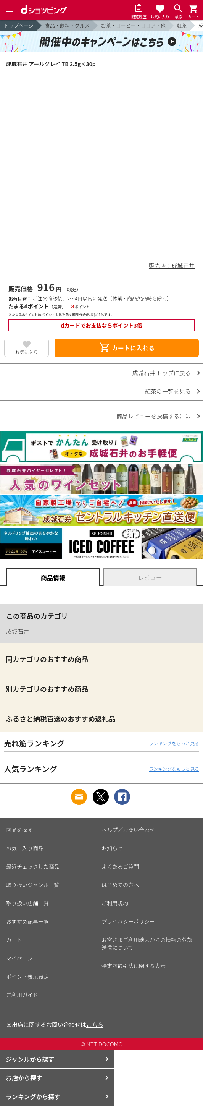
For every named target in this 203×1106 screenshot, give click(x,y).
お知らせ (112, 848)
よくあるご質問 (120, 866)
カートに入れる (127, 348)
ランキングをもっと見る (174, 743)
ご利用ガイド (22, 995)
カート (14, 940)
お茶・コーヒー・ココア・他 (133, 25)
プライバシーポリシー (128, 921)
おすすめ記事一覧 (27, 921)
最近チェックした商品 (33, 866)
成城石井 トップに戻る (161, 373)
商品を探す (19, 830)
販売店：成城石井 (172, 265)
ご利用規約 (115, 903)
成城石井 (17, 631)
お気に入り (26, 352)
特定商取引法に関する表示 (134, 966)
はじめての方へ (120, 885)
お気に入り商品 (25, 848)
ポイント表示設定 (27, 976)
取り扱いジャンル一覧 (32, 885)
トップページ (19, 25)
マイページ (19, 958)
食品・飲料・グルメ (67, 25)
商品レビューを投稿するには (153, 416)
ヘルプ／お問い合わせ (128, 830)
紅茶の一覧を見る (168, 391)
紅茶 (182, 25)
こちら (94, 1024)
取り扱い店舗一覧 (27, 903)
